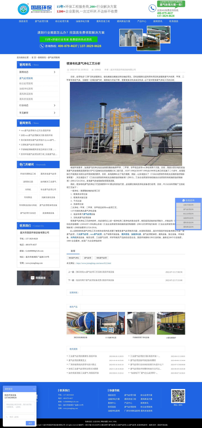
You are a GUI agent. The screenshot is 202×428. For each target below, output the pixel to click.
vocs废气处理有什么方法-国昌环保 (36, 130)
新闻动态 (23, 72)
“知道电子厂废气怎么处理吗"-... (144, 373)
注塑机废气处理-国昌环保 (32, 145)
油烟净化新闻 (26, 88)
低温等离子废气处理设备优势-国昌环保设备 (95, 280)
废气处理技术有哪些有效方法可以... (145, 369)
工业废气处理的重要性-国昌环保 (83, 356)
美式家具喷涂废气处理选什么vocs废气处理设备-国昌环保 (39, 140)
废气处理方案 (41, 21)
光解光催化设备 (48, 197)
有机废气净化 (74, 258)
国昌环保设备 (163, 425)
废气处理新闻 (54, 57)
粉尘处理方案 (62, 21)
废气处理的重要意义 (77, 360)
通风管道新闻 (26, 99)
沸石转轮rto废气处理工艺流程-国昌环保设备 (95, 272)
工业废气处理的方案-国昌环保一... (145, 356)
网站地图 (104, 422)
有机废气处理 (102, 258)
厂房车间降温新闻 (132, 411)
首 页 (34, 57)
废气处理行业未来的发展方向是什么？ (147, 365)
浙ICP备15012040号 (92, 425)
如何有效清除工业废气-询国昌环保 (84, 373)
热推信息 (88, 422)
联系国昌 (173, 21)
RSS (110, 422)
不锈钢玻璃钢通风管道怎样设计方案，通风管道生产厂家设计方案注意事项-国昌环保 (39, 149)
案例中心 (112, 403)
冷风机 (28, 189)
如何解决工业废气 (48, 182)
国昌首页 (23, 21)
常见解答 (23, 113)
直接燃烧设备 (48, 213)
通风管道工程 (103, 21)
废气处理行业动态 (28, 213)
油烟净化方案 (82, 21)
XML (115, 422)
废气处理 (87, 258)
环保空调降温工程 (28, 174)
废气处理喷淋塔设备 (48, 205)
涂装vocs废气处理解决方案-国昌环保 (37, 135)
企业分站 (96, 422)
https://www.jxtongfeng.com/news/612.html (93, 263)
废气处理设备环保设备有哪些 (143, 360)
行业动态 (23, 105)
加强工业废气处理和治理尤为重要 (83, 369)
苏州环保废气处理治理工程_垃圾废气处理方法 (39, 154)
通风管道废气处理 (48, 174)
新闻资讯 (157, 21)
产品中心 (141, 21)
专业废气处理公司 (48, 189)
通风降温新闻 (26, 94)
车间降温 (28, 197)
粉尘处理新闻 (26, 83)
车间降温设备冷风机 (28, 205)
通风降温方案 (123, 21)
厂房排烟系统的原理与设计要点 (82, 365)
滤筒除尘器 (28, 182)
